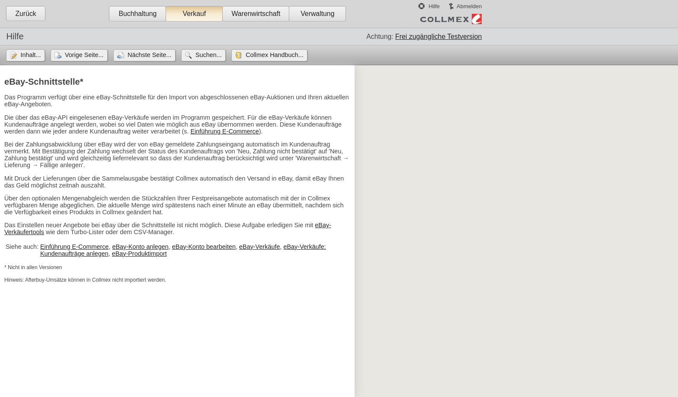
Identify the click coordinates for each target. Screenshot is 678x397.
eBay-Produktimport (139, 253)
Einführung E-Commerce (224, 131)
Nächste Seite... (150, 54)
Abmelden (469, 6)
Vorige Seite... (84, 54)
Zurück (25, 13)
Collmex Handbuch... (275, 54)
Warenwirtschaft (255, 13)
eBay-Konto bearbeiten (204, 246)
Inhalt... (30, 54)
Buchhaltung (137, 13)
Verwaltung (317, 13)
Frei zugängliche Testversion (438, 36)
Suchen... (208, 54)
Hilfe (434, 6)
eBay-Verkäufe (259, 246)
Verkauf (194, 13)
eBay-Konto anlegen (140, 246)
